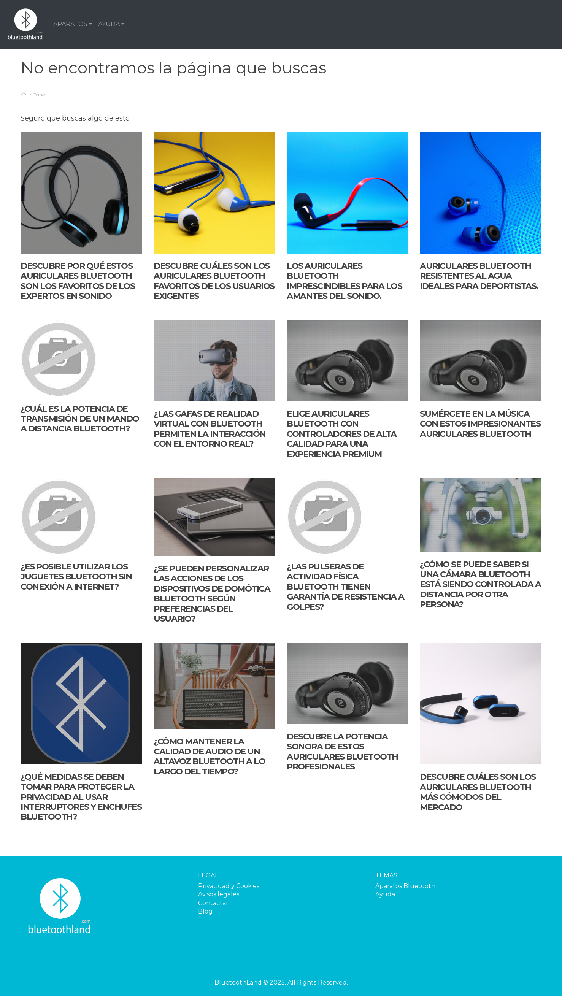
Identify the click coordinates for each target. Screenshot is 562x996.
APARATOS (70, 24)
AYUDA (109, 24)
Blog (205, 911)
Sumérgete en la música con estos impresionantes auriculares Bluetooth (480, 424)
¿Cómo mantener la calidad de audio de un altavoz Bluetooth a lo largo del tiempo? (209, 756)
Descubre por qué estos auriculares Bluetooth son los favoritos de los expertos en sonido (78, 281)
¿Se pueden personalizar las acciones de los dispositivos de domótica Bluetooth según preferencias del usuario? (212, 593)
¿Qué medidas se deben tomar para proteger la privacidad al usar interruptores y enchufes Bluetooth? (81, 797)
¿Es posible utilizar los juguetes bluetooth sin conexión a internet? (76, 576)
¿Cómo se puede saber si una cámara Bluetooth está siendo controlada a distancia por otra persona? (480, 584)
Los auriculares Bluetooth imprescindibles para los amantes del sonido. (344, 281)
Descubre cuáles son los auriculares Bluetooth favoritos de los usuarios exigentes (214, 281)
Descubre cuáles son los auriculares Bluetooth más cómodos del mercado (478, 792)
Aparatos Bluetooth (405, 886)
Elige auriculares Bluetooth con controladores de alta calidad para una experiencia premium (342, 434)
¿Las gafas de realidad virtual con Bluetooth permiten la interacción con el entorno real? (210, 429)
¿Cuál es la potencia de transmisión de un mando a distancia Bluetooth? (80, 419)
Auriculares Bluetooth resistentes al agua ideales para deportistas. (479, 276)
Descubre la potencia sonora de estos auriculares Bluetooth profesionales (342, 751)
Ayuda (385, 894)
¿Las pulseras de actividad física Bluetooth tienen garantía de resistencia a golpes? (345, 586)
